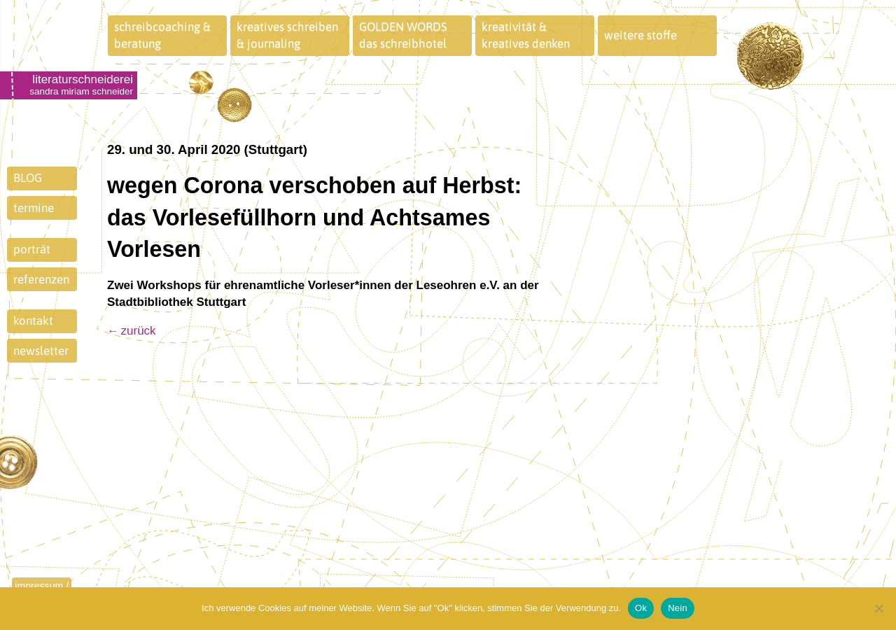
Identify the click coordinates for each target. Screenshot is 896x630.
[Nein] (879, 608)
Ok (641, 608)
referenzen (41, 279)
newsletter (41, 351)
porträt (31, 249)
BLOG (27, 178)
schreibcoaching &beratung (162, 35)
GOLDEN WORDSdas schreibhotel (403, 35)
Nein (677, 608)
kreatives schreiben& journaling (287, 35)
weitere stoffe (640, 35)
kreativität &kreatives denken (526, 35)
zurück (138, 330)
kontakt (33, 321)
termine (33, 208)
